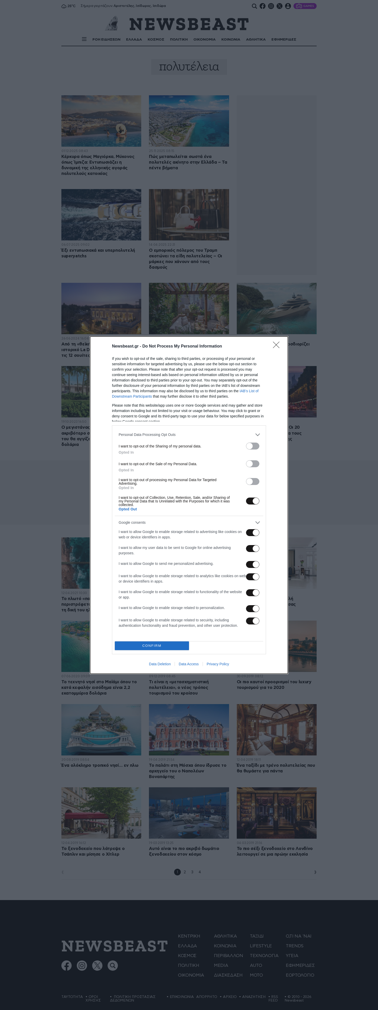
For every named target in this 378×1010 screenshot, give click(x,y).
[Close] (278, 346)
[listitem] (189, 434)
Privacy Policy (218, 664)
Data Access (189, 664)
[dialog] (189, 505)
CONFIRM (152, 646)
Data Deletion (160, 664)
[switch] (252, 446)
